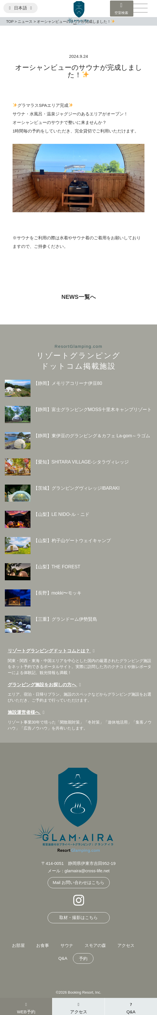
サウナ (66, 945)
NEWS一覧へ (79, 297)
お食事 (42, 945)
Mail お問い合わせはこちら (79, 882)
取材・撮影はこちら (78, 917)
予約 (83, 958)
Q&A (63, 958)
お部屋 (18, 945)
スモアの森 (95, 945)
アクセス (125, 945)
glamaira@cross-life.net (87, 870)
